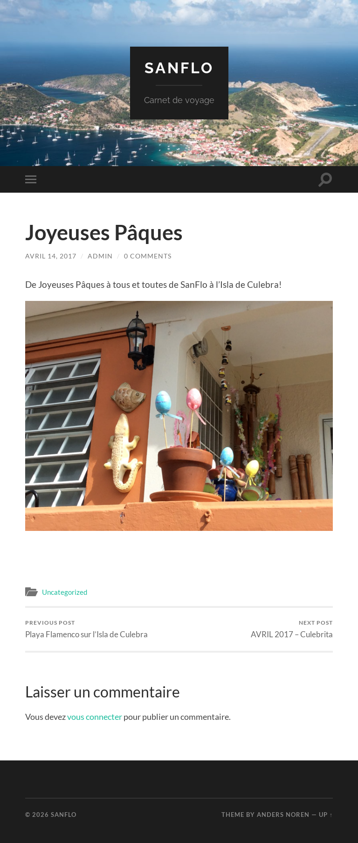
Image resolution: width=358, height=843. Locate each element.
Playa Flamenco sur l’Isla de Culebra (86, 629)
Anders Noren (283, 814)
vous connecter (94, 716)
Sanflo (179, 68)
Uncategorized (64, 592)
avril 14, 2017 (50, 256)
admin (100, 256)
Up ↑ (326, 814)
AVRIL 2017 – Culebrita (292, 629)
